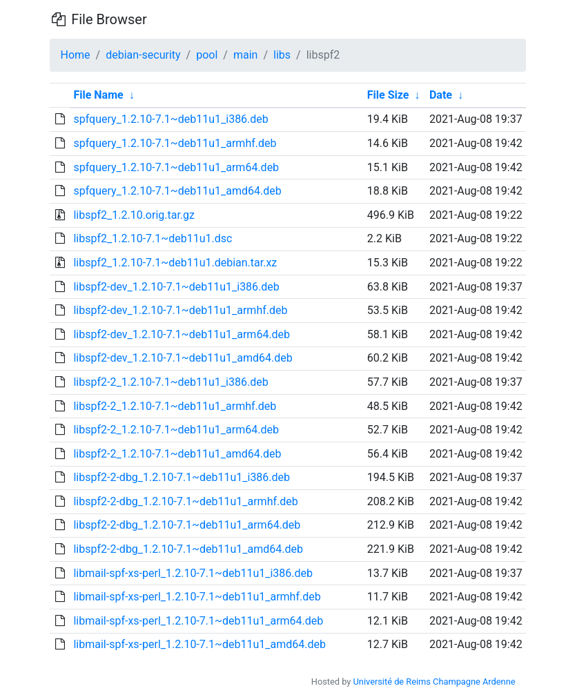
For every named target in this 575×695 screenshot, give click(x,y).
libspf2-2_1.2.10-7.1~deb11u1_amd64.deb (177, 453)
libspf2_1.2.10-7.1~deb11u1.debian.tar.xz (175, 262)
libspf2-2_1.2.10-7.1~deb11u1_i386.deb (170, 382)
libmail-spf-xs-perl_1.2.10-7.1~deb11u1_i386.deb (193, 573)
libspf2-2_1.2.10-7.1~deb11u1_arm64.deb (175, 429)
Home (75, 54)
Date (440, 94)
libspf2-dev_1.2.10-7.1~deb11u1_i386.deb (176, 286)
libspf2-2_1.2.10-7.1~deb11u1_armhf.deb (174, 406)
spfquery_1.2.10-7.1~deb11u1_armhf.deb (174, 143)
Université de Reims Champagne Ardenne (434, 681)
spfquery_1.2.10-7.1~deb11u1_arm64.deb (176, 167)
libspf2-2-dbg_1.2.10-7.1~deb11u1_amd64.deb (187, 549)
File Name (98, 94)
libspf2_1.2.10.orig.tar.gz (134, 215)
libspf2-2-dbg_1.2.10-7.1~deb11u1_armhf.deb (185, 501)
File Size (388, 94)
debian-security (143, 54)
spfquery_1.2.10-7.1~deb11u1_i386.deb (170, 119)
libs (282, 54)
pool (206, 54)
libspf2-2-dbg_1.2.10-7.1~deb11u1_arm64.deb (186, 524)
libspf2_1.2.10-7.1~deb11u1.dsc (152, 238)
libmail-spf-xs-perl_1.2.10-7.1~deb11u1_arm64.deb (198, 620)
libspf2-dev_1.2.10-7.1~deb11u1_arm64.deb (181, 334)
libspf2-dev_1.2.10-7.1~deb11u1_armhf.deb (180, 310)
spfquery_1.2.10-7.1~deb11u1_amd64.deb (177, 190)
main (245, 54)
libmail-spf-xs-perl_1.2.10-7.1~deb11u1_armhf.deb (196, 596)
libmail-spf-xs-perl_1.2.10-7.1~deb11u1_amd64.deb (199, 644)
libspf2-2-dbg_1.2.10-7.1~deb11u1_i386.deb (181, 477)
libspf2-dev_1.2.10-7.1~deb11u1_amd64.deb (182, 357)
